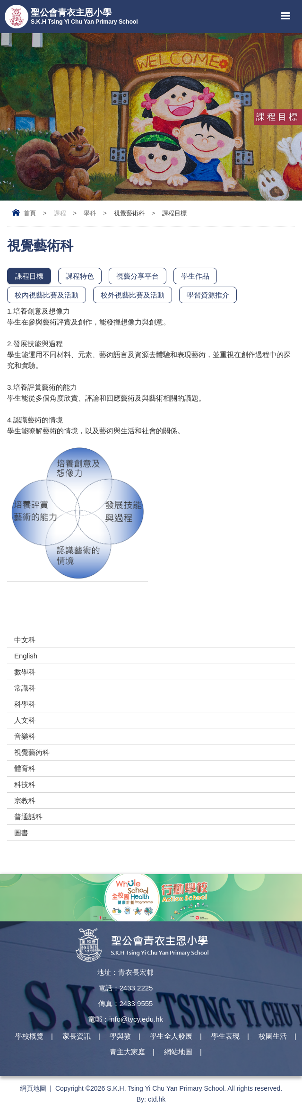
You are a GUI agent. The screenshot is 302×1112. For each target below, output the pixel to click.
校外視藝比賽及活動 (132, 295)
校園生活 (273, 1037)
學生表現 (225, 1037)
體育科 (24, 768)
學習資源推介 (208, 295)
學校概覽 (29, 1037)
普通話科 (28, 817)
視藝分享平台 (137, 276)
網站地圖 (178, 1052)
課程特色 (80, 276)
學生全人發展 (171, 1037)
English (25, 656)
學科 (90, 213)
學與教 (120, 1037)
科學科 (24, 704)
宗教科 (24, 801)
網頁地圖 (33, 1088)
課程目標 (29, 276)
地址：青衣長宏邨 (125, 972)
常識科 (24, 688)
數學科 (24, 672)
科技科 (24, 784)
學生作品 (195, 276)
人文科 (24, 720)
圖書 (21, 833)
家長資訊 (76, 1037)
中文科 (24, 640)
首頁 (30, 213)
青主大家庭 (127, 1052)
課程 (60, 213)
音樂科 (24, 736)
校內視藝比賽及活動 (46, 295)
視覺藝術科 (32, 752)
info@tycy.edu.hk (136, 1019)
